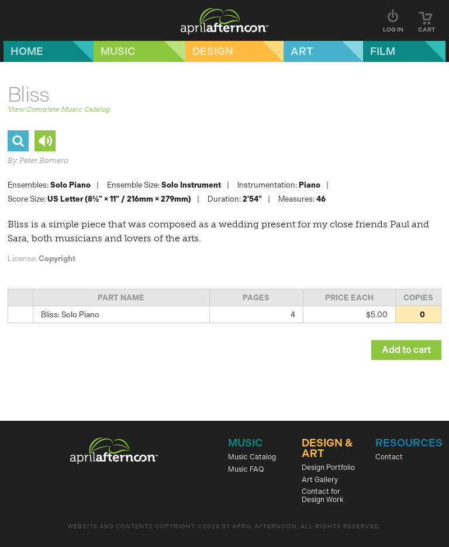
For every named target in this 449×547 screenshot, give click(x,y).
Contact (389, 457)
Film (382, 51)
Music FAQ (246, 469)
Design (212, 51)
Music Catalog (252, 457)
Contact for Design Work (323, 495)
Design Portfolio (328, 467)
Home (27, 51)
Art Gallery (320, 480)
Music (118, 51)
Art (302, 51)
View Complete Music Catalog (59, 109)
